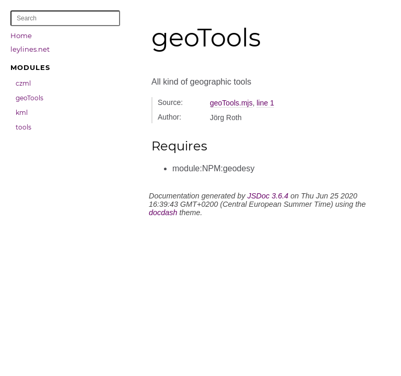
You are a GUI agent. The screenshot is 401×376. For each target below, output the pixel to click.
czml (23, 83)
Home (21, 35)
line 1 (265, 103)
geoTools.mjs (231, 103)
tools (23, 127)
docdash (163, 212)
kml (22, 112)
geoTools (29, 98)
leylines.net (30, 49)
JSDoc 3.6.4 (267, 196)
